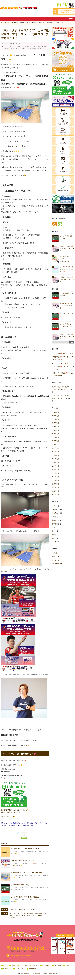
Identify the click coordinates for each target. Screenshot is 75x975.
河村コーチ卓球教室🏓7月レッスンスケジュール (67, 248)
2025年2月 (55, 437)
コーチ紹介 (58, 965)
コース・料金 (23, 965)
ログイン (55, 553)
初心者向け (55, 513)
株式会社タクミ (33, 968)
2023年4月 (55, 494)
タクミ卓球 (17, 46)
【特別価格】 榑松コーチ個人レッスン (22, 860)
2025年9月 (55, 416)
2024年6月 (55, 459)
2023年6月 (55, 487)
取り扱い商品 (7, 968)
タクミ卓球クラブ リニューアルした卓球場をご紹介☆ (27, 872)
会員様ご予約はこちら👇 (8, 816)
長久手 (42, 48)
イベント (55, 506)
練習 (53, 534)
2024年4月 (55, 466)
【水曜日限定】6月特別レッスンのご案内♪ (22, 909)
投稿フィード (56, 556)
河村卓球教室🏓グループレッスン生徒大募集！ (66, 306)
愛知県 (29, 48)
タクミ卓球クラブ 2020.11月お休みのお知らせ (25, 897)
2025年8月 (55, 419)
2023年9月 (55, 477)
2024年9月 (55, 452)
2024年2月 (55, 469)
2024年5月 (55, 462)
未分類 (54, 531)
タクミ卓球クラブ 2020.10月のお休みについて (25, 848)
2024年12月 (56, 444)
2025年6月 (55, 426)
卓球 (5, 48)
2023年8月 (55, 480)
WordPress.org (57, 563)
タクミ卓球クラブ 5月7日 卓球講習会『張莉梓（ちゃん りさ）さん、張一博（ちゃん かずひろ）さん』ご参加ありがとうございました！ (28, 915)
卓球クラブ (10, 48)
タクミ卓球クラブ (26, 46)
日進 (33, 48)
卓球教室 (24, 48)
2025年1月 (55, 441)
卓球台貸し (35, 965)
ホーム (3, 22)
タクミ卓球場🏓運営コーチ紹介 (20, 885)
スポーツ (10, 46)
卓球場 (13, 965)
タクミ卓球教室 (37, 46)
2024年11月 (56, 448)
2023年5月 (55, 491)
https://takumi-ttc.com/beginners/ (10, 812)
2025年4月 (55, 434)
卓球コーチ (17, 48)
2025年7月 (55, 423)
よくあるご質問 (19, 968)
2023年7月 (55, 484)
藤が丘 (37, 48)
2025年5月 (55, 430)
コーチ (6, 46)
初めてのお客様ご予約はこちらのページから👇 (14, 810)
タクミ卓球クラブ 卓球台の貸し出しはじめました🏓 (66, 269)
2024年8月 (55, 455)
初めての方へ (46, 965)
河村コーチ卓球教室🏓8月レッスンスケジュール (67, 279)
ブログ (67, 965)
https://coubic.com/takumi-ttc (10, 819)
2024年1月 (55, 473)
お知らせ (9, 22)
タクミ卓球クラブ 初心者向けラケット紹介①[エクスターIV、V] (66, 259)
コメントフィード (58, 560)
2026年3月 (55, 412)
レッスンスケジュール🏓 (60, 363)
